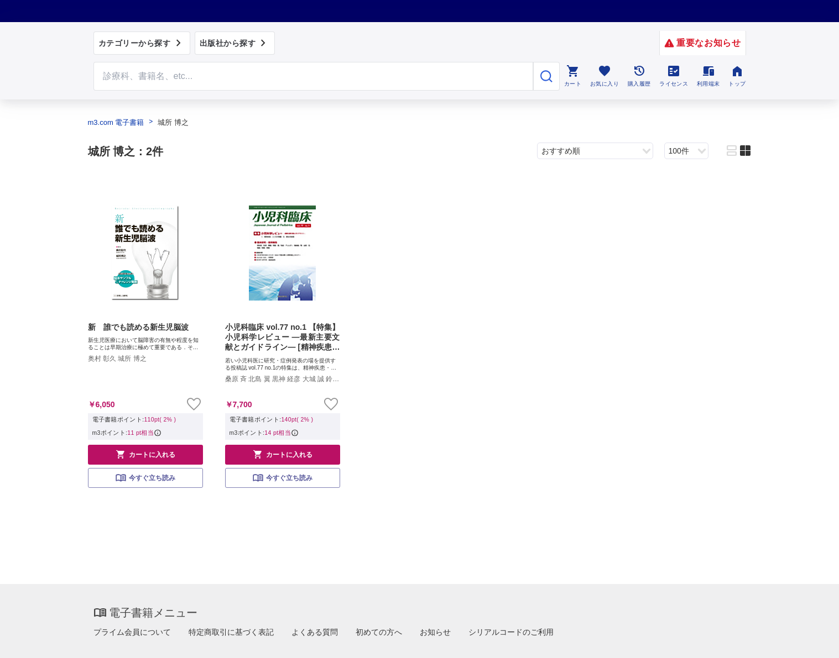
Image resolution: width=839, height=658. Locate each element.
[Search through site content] (313, 76)
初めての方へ (379, 632)
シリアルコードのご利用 (511, 632)
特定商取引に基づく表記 (231, 632)
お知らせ (435, 632)
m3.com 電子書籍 (116, 122)
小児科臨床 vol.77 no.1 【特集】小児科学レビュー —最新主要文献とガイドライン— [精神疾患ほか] (282, 337)
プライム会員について (132, 632)
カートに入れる (145, 454)
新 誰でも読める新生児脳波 (138, 327)
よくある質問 (314, 632)
